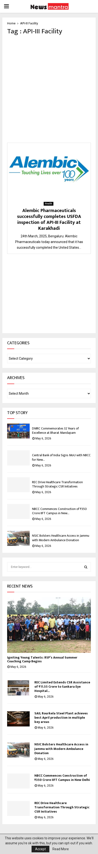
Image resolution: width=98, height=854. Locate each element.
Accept (40, 849)
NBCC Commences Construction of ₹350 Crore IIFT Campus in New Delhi (62, 778)
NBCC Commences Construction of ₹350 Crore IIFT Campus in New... (59, 511)
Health (48, 203)
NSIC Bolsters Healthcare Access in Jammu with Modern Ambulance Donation (60, 538)
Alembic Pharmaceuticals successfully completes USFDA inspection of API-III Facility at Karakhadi (49, 219)
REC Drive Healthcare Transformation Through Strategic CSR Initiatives (57, 484)
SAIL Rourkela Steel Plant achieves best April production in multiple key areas (61, 718)
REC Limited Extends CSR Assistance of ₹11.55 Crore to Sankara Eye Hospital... (62, 687)
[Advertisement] (49, 89)
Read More (60, 849)
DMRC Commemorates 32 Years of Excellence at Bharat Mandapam (55, 430)
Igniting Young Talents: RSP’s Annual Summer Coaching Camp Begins (42, 659)
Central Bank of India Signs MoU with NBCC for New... (61, 457)
